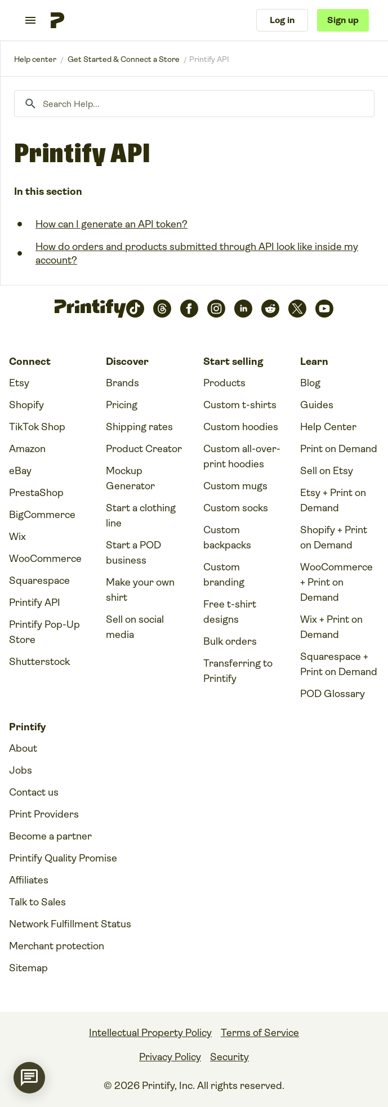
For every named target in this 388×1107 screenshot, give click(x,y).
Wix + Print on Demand (331, 627)
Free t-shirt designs (229, 612)
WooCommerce (45, 558)
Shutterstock (39, 661)
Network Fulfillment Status (70, 924)
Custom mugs (235, 486)
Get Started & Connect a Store (124, 59)
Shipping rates (139, 426)
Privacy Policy (170, 1057)
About (23, 748)
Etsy (19, 383)
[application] (29, 1077)
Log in (282, 20)
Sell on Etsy (326, 470)
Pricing (121, 404)
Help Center (328, 426)
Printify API (34, 602)
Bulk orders (230, 641)
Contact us (34, 792)
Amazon (27, 448)
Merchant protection (56, 946)
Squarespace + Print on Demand (338, 664)
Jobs (20, 770)
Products (224, 383)
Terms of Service (260, 1032)
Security (229, 1057)
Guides (316, 404)
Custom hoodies (240, 426)
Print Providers (44, 814)
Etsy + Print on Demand (333, 500)
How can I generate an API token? (111, 224)
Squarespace (39, 580)
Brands (122, 383)
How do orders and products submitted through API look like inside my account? (196, 253)
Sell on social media (135, 627)
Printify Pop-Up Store (44, 632)
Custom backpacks (227, 537)
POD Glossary (332, 693)
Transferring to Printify (238, 671)
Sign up (343, 20)
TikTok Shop (37, 426)
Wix (17, 536)
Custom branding (223, 574)
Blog (310, 383)
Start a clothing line (141, 515)
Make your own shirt (140, 590)
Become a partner (50, 836)
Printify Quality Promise (63, 858)
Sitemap (28, 968)
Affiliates (28, 880)
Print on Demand (338, 448)
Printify (35, 59)
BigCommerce (42, 514)
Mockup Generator (130, 478)
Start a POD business (133, 552)
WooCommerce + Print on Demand (336, 582)
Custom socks (235, 508)
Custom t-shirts (239, 404)
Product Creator (144, 448)
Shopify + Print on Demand (333, 537)
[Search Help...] (194, 103)
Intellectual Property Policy (150, 1032)
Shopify (26, 404)
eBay (20, 470)
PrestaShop (36, 492)
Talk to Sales (37, 902)
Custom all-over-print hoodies (241, 456)
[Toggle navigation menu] (30, 20)
